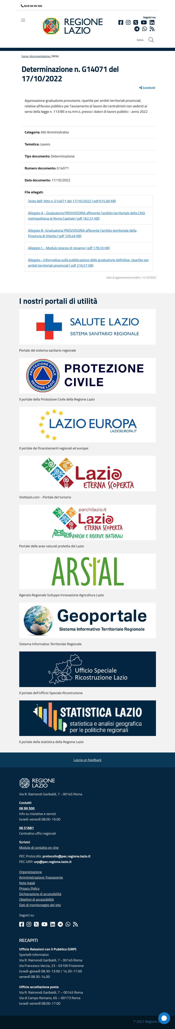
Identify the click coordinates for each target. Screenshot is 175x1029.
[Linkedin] (152, 22)
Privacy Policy (29, 888)
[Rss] (75, 924)
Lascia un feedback (87, 760)
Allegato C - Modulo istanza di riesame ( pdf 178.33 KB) (69, 248)
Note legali (27, 883)
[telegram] (136, 29)
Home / (26, 56)
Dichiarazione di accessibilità (40, 894)
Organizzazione (30, 872)
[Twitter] (135, 22)
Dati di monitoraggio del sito (40, 905)
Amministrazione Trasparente (41, 877)
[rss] (152, 29)
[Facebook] (120, 22)
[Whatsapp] (144, 29)
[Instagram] (128, 22)
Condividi (147, 87)
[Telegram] (60, 924)
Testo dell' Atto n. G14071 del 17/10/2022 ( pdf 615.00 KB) (72, 201)
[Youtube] (144, 22)
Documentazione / (41, 56)
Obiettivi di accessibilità (36, 899)
